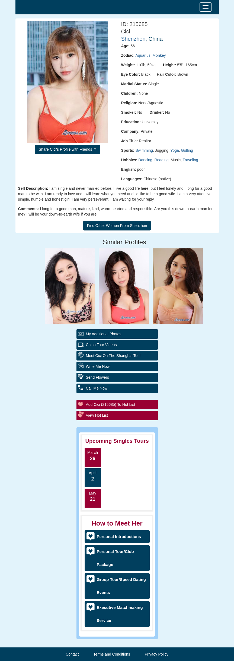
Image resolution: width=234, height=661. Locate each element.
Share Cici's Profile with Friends (66, 149)
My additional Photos (103, 334)
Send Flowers (97, 377)
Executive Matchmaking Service (120, 614)
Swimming (144, 150)
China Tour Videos (101, 345)
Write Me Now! (98, 366)
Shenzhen (133, 39)
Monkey (159, 55)
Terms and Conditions (111, 654)
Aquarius (142, 55)
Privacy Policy (156, 654)
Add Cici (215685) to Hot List (110, 404)
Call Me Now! (97, 388)
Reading (161, 160)
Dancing (145, 160)
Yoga (174, 150)
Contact (72, 654)
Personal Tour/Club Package (115, 558)
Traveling (190, 160)
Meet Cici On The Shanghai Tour (113, 355)
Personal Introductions (119, 536)
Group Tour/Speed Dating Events (121, 586)
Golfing (187, 150)
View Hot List (97, 415)
